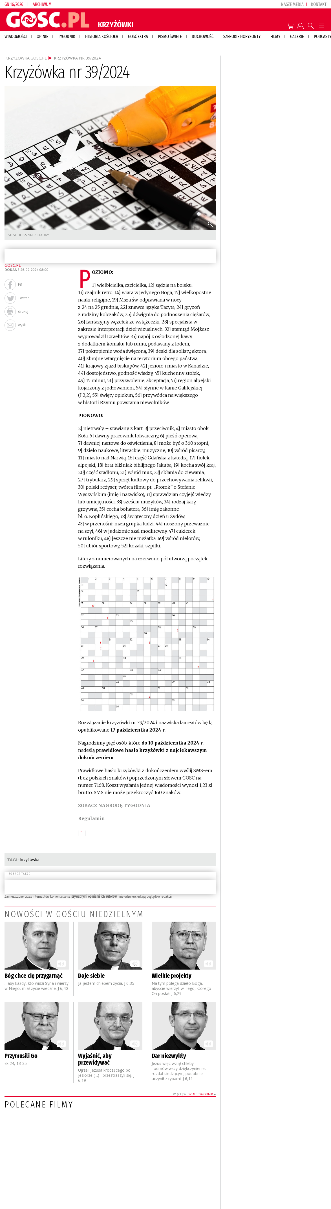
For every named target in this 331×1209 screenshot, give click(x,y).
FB (20, 284)
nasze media (292, 4)
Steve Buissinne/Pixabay (28, 235)
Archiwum (42, 4)
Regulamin (91, 818)
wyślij (22, 325)
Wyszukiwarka (311, 26)
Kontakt (318, 4)
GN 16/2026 (14, 4)
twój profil (300, 26)
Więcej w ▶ (194, 1094)
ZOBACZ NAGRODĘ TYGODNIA (114, 805)
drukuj (23, 311)
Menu (321, 26)
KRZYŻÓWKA (29, 859)
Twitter (23, 298)
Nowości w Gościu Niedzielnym (74, 914)
